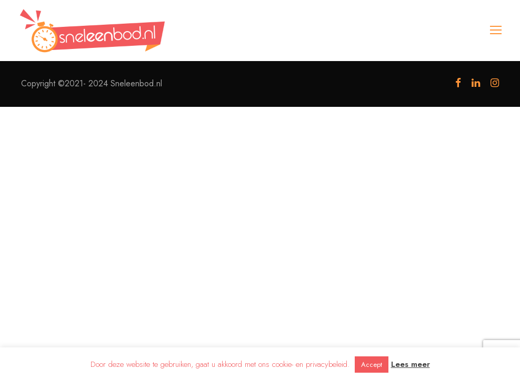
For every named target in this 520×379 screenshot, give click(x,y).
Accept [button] (371, 365)
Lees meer (410, 364)
